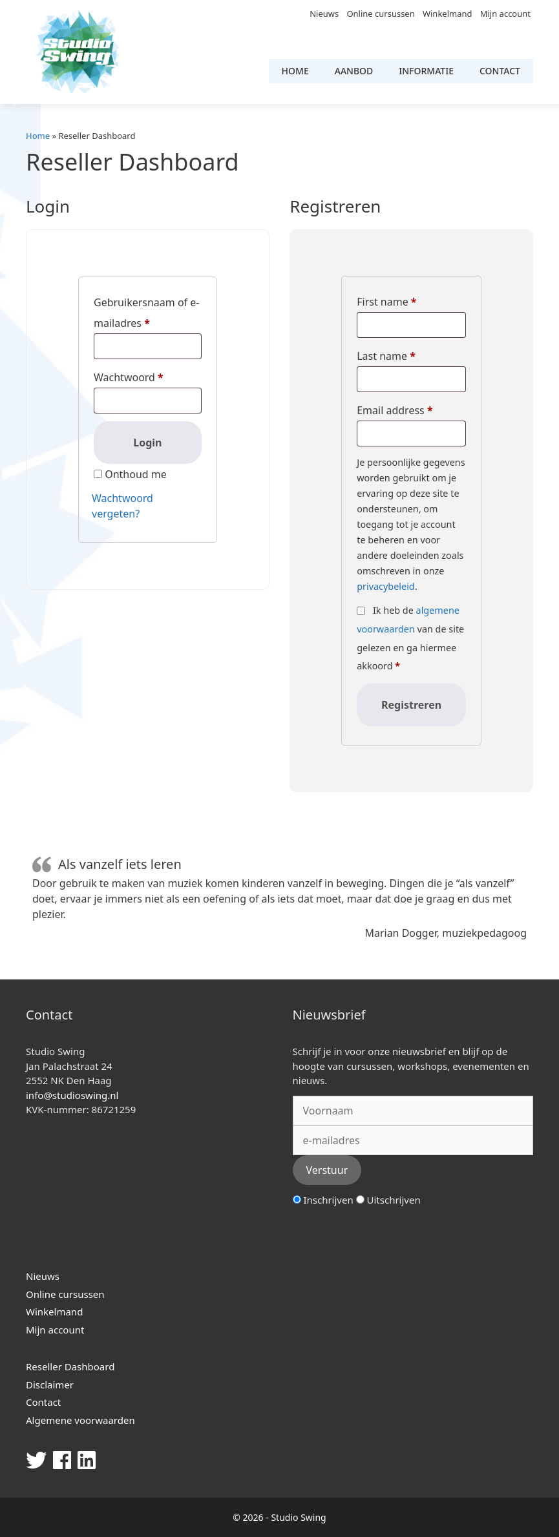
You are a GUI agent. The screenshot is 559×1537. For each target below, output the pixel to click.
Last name (386, 356)
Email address (394, 410)
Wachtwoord (128, 377)
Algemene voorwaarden (80, 1420)
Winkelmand (447, 13)
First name (386, 302)
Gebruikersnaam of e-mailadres (146, 312)
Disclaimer (50, 1384)
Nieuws (324, 13)
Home (295, 71)
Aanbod (354, 71)
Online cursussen (380, 13)
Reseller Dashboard (70, 1366)
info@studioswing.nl (72, 1095)
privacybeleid (386, 586)
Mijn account (505, 13)
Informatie (426, 71)
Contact (500, 71)
